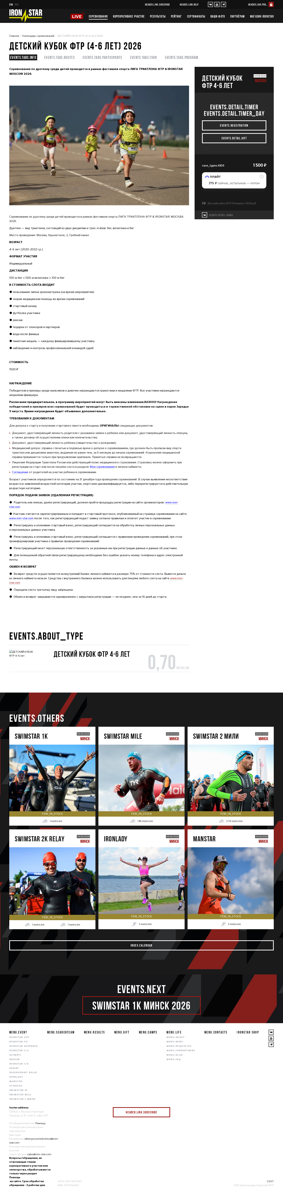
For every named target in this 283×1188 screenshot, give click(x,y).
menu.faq (173, 1059)
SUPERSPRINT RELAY (23, 1073)
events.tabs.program (181, 57)
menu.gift (122, 1032)
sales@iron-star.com (39, 1154)
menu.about (175, 1037)
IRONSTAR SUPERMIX (23, 1046)
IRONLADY (16, 1077)
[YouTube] (217, 4)
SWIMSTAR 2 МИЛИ (22, 1099)
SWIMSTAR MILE (20, 1095)
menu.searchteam (61, 1032)
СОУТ (270, 1181)
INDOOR (14, 1059)
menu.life (174, 1032)
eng (11, 4)
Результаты (158, 16)
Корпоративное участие (129, 16)
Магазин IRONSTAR (262, 16)
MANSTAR (15, 1081)
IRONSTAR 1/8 (18, 1064)
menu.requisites (178, 1046)
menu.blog (174, 1055)
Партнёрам (237, 16)
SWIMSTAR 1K (18, 1090)
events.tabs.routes (59, 57)
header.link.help (189, 4)
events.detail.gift (234, 138)
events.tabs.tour (143, 57)
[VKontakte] (210, 4)
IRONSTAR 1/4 (19, 1051)
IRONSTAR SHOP (248, 1032)
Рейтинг (176, 16)
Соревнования (98, 16)
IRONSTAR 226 (19, 1037)
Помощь (40, 1123)
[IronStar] (25, 16)
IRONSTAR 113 (18, 1042)
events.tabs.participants (102, 57)
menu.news (174, 1042)
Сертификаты (196, 16)
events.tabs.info (23, 57)
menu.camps (148, 1032)
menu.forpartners (180, 1051)
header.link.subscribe (157, 4)
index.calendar (141, 945)
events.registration (234, 125)
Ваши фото (217, 16)
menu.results (94, 1032)
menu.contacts (216, 1032)
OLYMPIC (15, 1055)
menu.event (18, 1032)
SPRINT (14, 1068)
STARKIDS (16, 1086)
